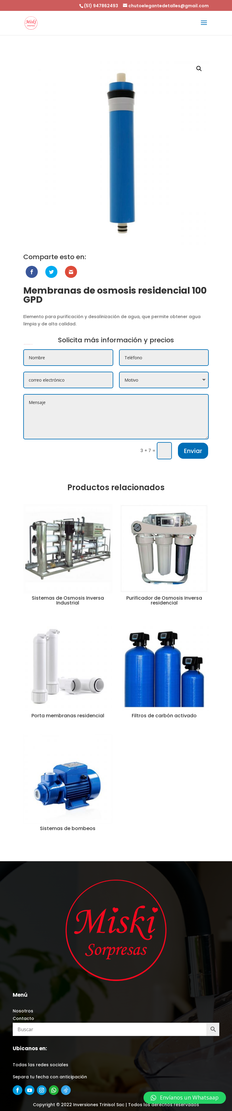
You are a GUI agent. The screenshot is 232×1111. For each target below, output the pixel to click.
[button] (184, 1098)
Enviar (193, 451)
